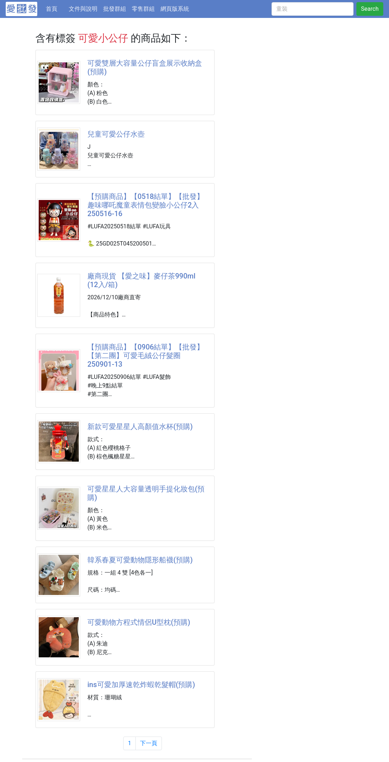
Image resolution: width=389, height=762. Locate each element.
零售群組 (143, 8)
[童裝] (313, 9)
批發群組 (114, 8)
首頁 (56, 8)
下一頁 (148, 743)
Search (370, 8)
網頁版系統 (174, 8)
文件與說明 (83, 8)
